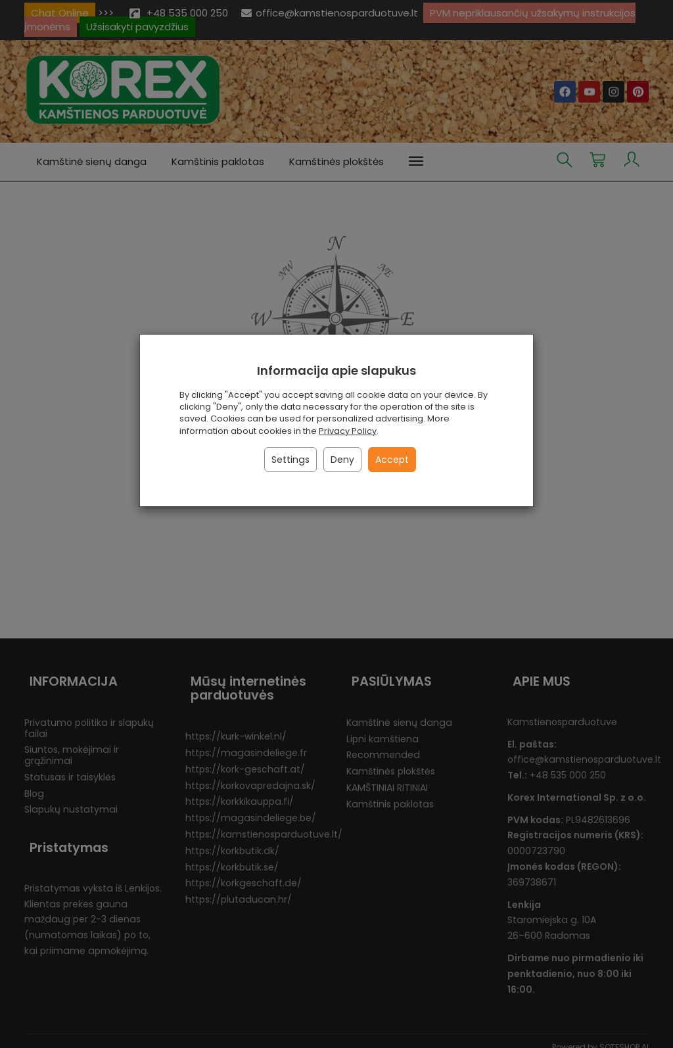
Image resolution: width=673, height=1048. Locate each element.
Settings (290, 459)
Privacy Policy (348, 431)
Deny (342, 459)
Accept (392, 459)
